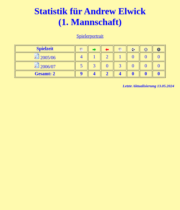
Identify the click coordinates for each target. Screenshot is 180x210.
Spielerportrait (89, 36)
